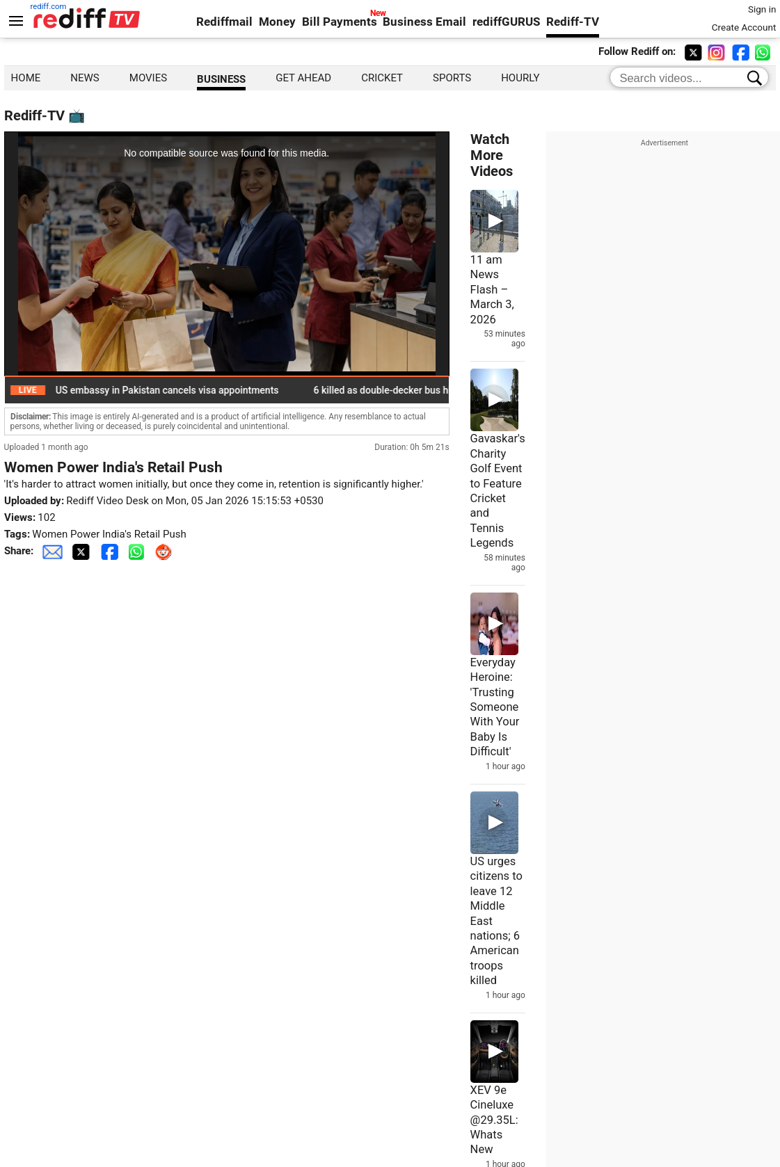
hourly (520, 78)
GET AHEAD (303, 78)
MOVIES (148, 78)
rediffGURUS (506, 22)
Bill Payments (339, 22)
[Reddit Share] (164, 551)
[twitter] (694, 51)
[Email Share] (52, 551)
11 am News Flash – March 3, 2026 (492, 289)
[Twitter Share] (82, 551)
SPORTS (452, 78)
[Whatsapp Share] (139, 551)
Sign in (762, 9)
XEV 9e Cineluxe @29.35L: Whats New (494, 1120)
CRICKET (382, 78)
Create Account (744, 27)
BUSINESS (221, 79)
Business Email (424, 22)
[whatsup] (765, 51)
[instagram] (718, 51)
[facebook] (741, 51)
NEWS (84, 78)
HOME (26, 78)
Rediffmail (224, 22)
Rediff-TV (572, 22)
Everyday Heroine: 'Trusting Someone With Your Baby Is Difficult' (495, 707)
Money (277, 22)
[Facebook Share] (110, 551)
